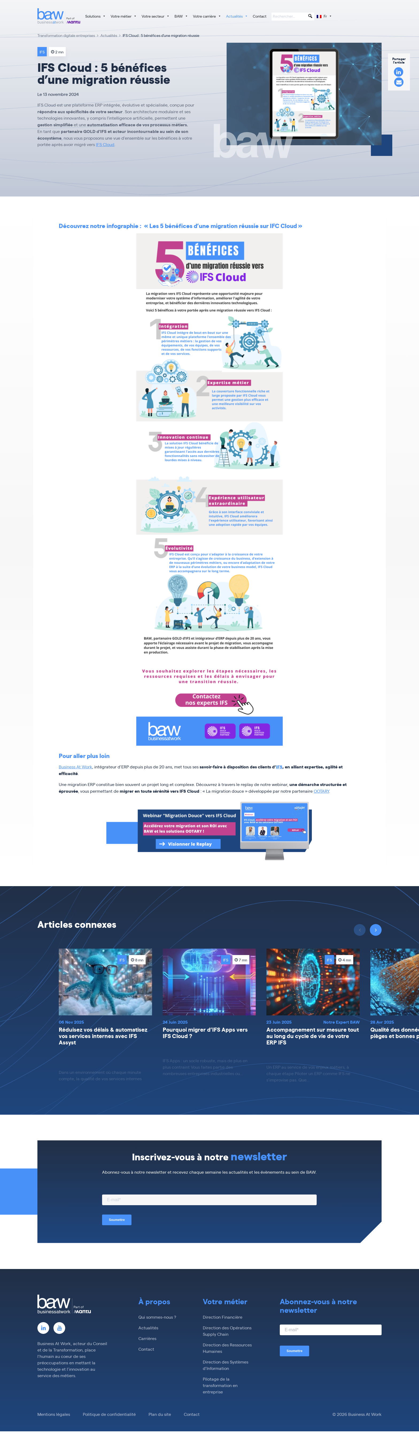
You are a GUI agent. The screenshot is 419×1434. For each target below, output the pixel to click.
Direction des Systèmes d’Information (225, 1365)
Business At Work (75, 766)
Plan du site (160, 1414)
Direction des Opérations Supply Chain (227, 1331)
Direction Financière (222, 1317)
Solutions (95, 16)
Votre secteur (156, 16)
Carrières (147, 1338)
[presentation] (376, 930)
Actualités (237, 16)
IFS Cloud (105, 144)
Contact (259, 16)
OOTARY (321, 791)
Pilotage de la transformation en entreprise (220, 1385)
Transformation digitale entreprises (66, 35)
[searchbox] (292, 17)
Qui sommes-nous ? (157, 1317)
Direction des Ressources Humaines (227, 1348)
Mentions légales (53, 1414)
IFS (279, 766)
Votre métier (124, 16)
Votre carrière (207, 16)
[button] (310, 16)
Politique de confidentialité (109, 1414)
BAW (181, 16)
